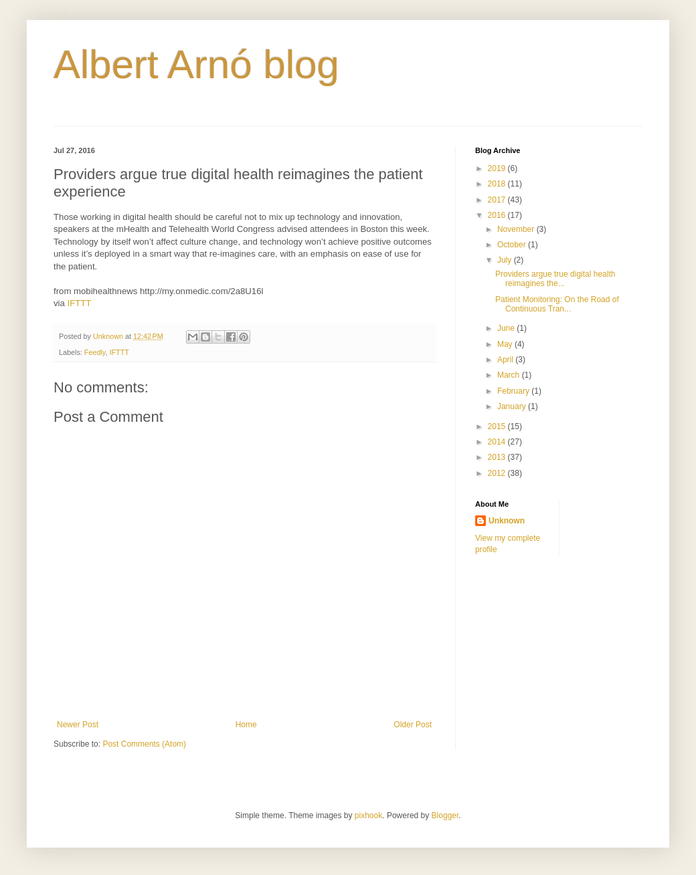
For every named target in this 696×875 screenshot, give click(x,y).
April (506, 359)
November (517, 229)
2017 (498, 200)
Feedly (95, 352)
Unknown (507, 520)
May (506, 344)
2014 (498, 442)
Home (246, 724)
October (512, 244)
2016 (498, 215)
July (505, 260)
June (507, 328)
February (514, 391)
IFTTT (80, 303)
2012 (498, 473)
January (512, 406)
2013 (498, 457)
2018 (498, 184)
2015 (498, 426)
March (509, 375)
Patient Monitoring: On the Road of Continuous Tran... (557, 304)
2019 (498, 168)
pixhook (368, 815)
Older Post (413, 724)
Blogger (445, 815)
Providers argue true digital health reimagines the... (555, 278)
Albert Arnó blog (196, 64)
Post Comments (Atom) (144, 744)
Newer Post (77, 724)
